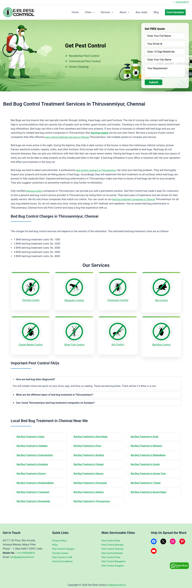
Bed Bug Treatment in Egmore (90, 470)
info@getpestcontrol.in (23, 554)
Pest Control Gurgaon (114, 563)
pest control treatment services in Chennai (69, 137)
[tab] (96, 378)
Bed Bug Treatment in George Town (149, 470)
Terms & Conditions (63, 558)
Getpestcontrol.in (117, 582)
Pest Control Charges (64, 546)
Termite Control (30, 300)
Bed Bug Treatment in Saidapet (33, 441)
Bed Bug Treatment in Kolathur (90, 451)
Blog (158, 12)
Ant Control (117, 342)
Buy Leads (144, 12)
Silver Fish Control (74, 342)
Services (112, 12)
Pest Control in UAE (63, 554)
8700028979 (180, 2)
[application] (99, 12)
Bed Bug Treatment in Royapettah (34, 498)
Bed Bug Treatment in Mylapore (147, 441)
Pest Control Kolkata (113, 550)
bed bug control (35, 190)
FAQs (55, 542)
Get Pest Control (100, 132)
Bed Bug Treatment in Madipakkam (149, 451)
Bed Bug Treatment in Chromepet (91, 479)
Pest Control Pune (112, 554)
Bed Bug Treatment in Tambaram (34, 489)
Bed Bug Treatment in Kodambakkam (36, 479)
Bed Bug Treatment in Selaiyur (90, 489)
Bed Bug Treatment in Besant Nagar (150, 489)
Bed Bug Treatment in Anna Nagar (92, 432)
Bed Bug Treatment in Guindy (146, 460)
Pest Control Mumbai (113, 542)
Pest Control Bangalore (115, 558)
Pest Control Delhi (112, 537)
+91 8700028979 (26, 550)
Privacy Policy (60, 537)
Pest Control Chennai (113, 546)
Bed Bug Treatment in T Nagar (147, 479)
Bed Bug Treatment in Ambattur (33, 460)
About (129, 12)
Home (83, 12)
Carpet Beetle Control (31, 342)
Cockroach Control (117, 300)
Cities (96, 12)
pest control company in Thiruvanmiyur (97, 170)
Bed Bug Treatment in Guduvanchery (36, 451)
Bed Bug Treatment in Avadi (145, 432)
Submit (153, 82)
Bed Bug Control (161, 342)
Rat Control (161, 300)
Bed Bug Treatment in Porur (88, 441)
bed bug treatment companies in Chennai (135, 199)
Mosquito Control (74, 300)
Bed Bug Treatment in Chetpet (90, 460)
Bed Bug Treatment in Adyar (31, 432)
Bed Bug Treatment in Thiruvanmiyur (93, 498)
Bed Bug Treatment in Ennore (32, 470)
